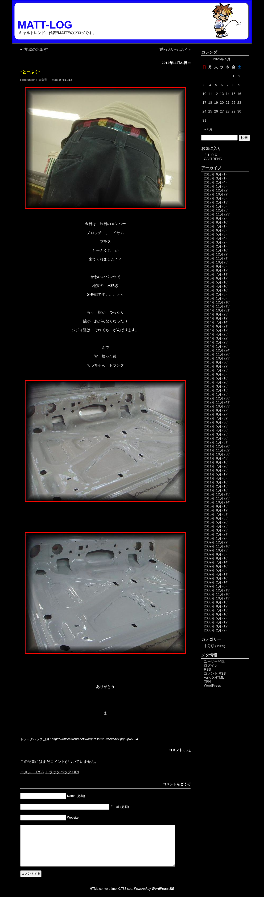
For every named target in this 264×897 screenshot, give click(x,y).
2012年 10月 (213, 406)
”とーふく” (30, 72)
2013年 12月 (213, 350)
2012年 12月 (213, 398)
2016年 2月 (212, 246)
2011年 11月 (213, 450)
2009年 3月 (212, 578)
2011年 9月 (212, 458)
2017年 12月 (213, 190)
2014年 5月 (212, 330)
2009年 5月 (212, 570)
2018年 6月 (212, 174)
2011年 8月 (212, 462)
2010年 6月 (212, 518)
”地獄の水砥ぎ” (35, 49)
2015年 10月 (213, 262)
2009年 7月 (212, 562)
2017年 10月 (213, 194)
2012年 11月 (213, 402)
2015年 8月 (212, 270)
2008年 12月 (213, 590)
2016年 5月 (212, 234)
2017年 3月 (212, 198)
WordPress (212, 685)
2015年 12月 (213, 254)
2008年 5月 (212, 618)
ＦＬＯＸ (211, 155)
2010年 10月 (213, 502)
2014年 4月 (212, 334)
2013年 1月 (212, 394)
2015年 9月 (212, 266)
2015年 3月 (212, 290)
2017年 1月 (212, 206)
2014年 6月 (212, 326)
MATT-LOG (45, 25)
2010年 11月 (213, 498)
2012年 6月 (212, 422)
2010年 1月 (212, 538)
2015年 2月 (212, 294)
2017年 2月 (212, 202)
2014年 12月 (213, 302)
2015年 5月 (212, 282)
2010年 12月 (213, 494)
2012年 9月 (212, 410)
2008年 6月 (212, 614)
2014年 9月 (212, 314)
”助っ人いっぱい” (173, 49)
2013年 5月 (212, 378)
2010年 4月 (212, 526)
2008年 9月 (212, 602)
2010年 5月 (212, 522)
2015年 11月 (213, 258)
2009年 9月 (212, 554)
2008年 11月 (213, 594)
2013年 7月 (212, 370)
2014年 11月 (213, 306)
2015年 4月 (212, 286)
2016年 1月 (212, 250)
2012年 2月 (212, 438)
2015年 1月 (212, 298)
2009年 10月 (213, 550)
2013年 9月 (212, 362)
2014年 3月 (212, 338)
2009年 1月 (212, 586)
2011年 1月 (212, 490)
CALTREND (213, 159)
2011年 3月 (212, 482)
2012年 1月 (212, 442)
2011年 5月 (212, 474)
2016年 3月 (212, 242)
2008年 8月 (212, 606)
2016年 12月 (213, 210)
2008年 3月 (212, 626)
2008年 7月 (212, 610)
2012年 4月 (212, 430)
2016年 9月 (212, 218)
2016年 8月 (212, 222)
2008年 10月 (213, 598)
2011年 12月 (213, 446)
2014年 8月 (212, 318)
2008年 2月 (212, 630)
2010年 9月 (212, 506)
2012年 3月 (212, 434)
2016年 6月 (212, 230)
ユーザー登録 (214, 661)
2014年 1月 (212, 346)
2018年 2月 (212, 182)
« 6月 (208, 129)
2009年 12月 (213, 542)
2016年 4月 (212, 238)
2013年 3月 (212, 386)
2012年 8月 (212, 414)
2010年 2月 (212, 534)
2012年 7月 (212, 418)
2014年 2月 (212, 342)
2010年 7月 (212, 514)
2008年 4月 (212, 622)
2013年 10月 (213, 358)
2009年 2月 (212, 582)
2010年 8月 (212, 510)
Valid (214, 677)
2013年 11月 (213, 354)
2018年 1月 (212, 186)
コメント (32, 772)
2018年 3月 (212, 178)
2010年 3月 (212, 530)
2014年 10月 (213, 310)
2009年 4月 (212, 574)
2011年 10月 (213, 454)
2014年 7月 (212, 322)
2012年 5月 (212, 426)
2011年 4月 (212, 478)
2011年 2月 (212, 486)
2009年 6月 (212, 566)
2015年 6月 (212, 278)
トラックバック (62, 772)
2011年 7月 (212, 466)
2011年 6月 (212, 470)
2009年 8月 (212, 558)
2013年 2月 (212, 390)
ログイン (211, 665)
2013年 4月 (212, 382)
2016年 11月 (213, 214)
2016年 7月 (212, 226)
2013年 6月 (212, 374)
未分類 (43, 79)
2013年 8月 (212, 366)
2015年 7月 (212, 274)
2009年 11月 (213, 546)
